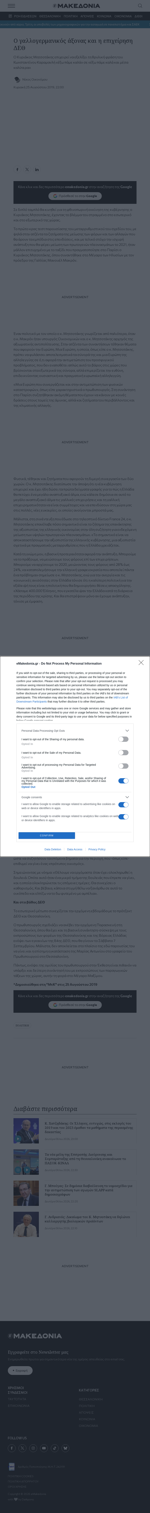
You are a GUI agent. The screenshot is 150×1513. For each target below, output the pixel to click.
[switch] (123, 739)
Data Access (74, 849)
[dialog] (75, 756)
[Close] (142, 664)
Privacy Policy (96, 849)
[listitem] (75, 731)
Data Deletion (53, 849)
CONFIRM (46, 835)
